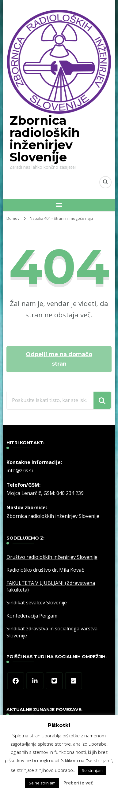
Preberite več (78, 783)
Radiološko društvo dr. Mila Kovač (45, 569)
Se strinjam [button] (92, 770)
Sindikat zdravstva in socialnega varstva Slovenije (51, 632)
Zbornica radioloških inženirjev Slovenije (45, 138)
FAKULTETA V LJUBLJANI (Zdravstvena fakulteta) (50, 586)
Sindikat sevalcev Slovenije (36, 602)
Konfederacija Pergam (31, 615)
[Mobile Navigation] (59, 205)
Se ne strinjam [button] (42, 783)
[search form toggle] (105, 182)
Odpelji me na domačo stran (59, 359)
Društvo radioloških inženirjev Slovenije (51, 557)
